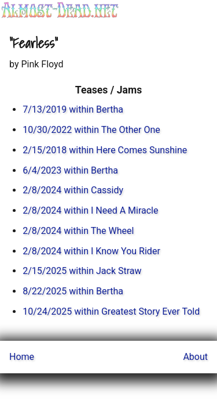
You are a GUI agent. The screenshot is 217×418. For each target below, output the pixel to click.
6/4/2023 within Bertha (70, 170)
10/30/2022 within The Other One (91, 129)
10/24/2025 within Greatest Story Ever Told (111, 311)
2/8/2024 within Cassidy (73, 190)
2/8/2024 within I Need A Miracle (90, 210)
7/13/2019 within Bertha (73, 109)
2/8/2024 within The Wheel (78, 230)
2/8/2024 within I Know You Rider (91, 251)
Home (21, 356)
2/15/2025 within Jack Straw (82, 270)
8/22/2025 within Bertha (73, 291)
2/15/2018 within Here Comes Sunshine (105, 150)
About (195, 356)
